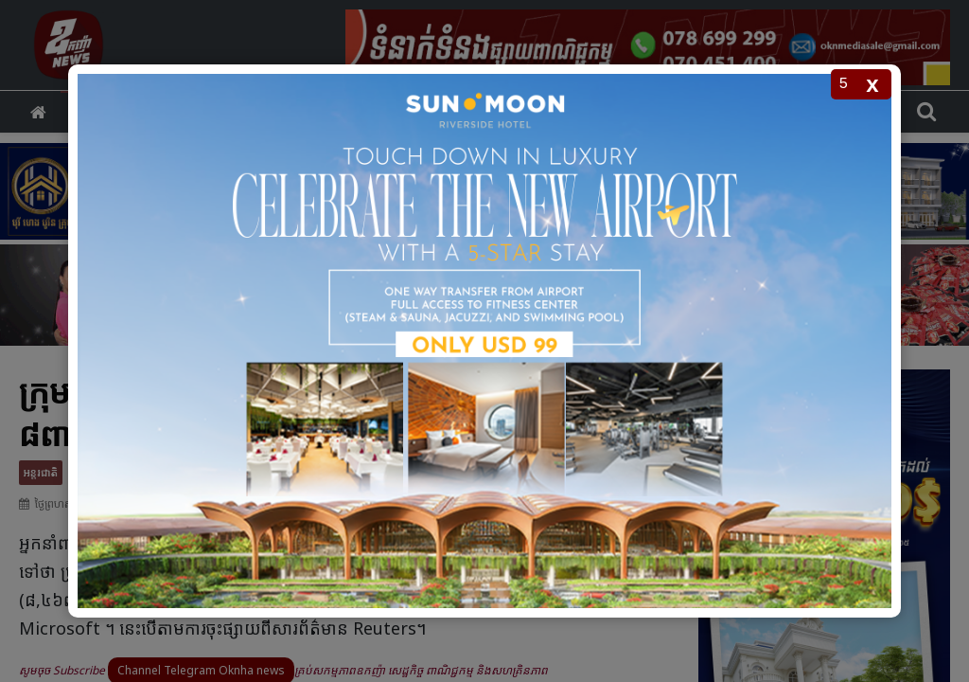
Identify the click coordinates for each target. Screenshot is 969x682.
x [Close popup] (872, 84)
